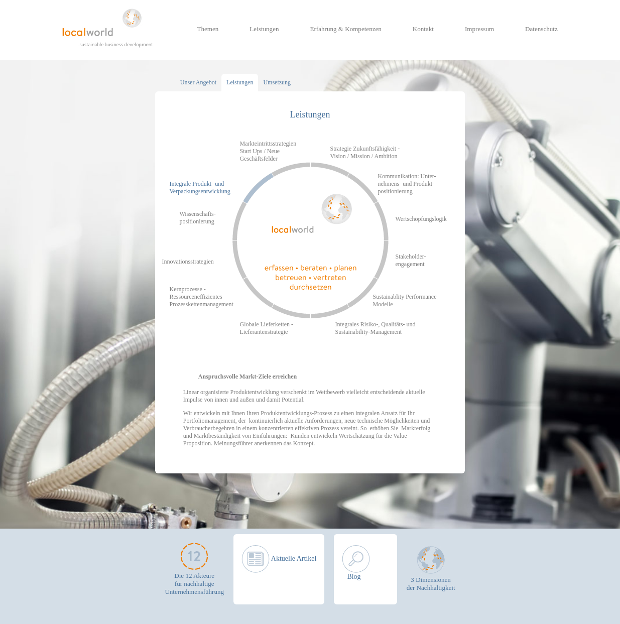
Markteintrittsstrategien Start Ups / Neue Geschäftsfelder (268, 151)
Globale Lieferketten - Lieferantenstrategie (267, 328)
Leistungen (264, 29)
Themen (208, 29)
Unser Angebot (198, 82)
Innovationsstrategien (188, 261)
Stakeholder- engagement (411, 260)
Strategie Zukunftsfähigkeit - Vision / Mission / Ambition (365, 152)
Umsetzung (277, 82)
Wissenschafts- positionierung (198, 217)
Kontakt (423, 29)
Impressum (479, 29)
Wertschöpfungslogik (421, 218)
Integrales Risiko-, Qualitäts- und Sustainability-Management (375, 328)
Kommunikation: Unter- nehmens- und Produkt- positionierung (407, 184)
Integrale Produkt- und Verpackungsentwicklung (200, 187)
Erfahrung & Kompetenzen (345, 29)
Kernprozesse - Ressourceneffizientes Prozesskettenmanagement (201, 297)
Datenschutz (541, 29)
